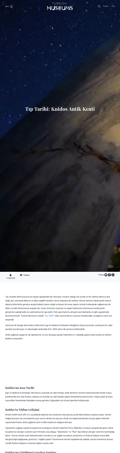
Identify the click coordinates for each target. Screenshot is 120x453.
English (106, 6)
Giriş (113, 6)
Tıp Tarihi (49, 316)
